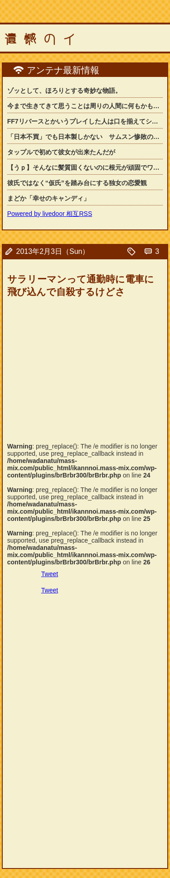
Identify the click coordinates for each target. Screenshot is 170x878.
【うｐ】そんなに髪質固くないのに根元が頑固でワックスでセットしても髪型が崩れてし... (85, 167)
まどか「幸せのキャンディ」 (48, 198)
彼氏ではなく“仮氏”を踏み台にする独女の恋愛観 (77, 182)
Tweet (49, 573)
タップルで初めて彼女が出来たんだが (61, 152)
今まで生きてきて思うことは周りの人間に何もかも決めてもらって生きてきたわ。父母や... (85, 106)
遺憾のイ (44, 39)
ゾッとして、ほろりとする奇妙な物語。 (64, 90)
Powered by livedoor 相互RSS (49, 213)
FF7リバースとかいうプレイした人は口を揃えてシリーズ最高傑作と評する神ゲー (85, 121)
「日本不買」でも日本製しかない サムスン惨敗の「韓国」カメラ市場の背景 (85, 136)
